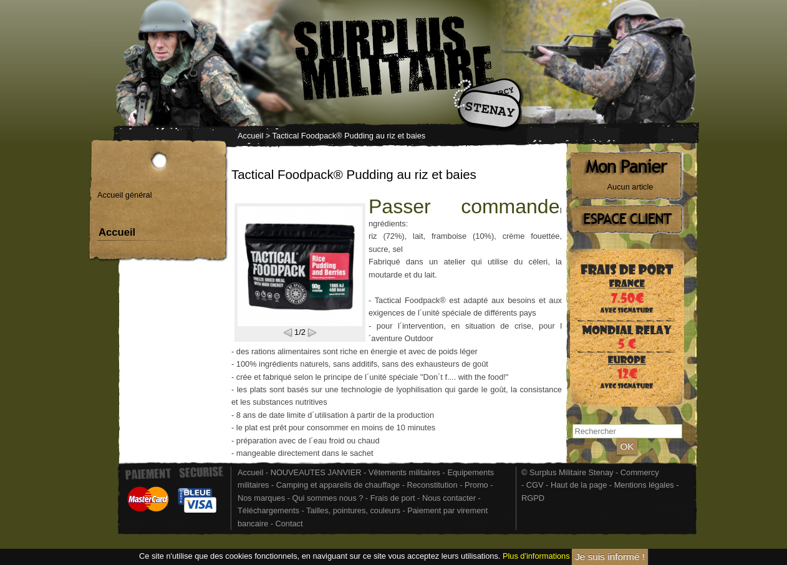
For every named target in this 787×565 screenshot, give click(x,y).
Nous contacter (449, 498)
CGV (535, 485)
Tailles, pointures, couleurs (353, 510)
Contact (288, 523)
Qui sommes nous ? (328, 498)
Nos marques (261, 498)
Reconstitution (432, 485)
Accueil (250, 135)
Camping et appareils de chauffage (338, 485)
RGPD (532, 498)
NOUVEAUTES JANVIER (316, 472)
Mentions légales (644, 485)
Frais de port (393, 498)
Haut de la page (579, 485)
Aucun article (630, 186)
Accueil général (124, 195)
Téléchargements (268, 510)
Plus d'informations (536, 556)
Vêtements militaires (404, 472)
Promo (477, 485)
